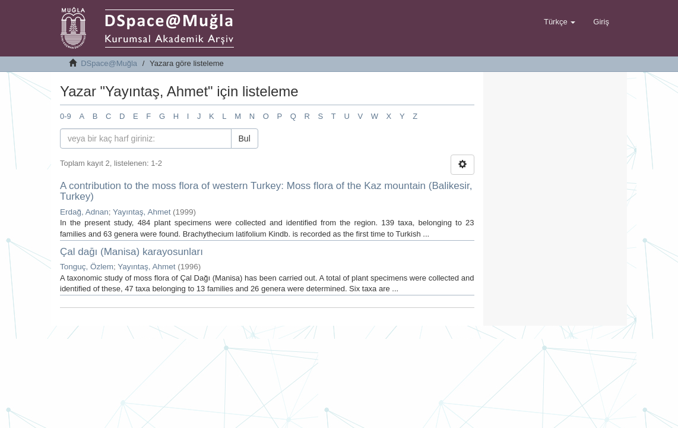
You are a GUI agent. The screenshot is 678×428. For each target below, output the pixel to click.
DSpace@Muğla (109, 63)
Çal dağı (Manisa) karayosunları (131, 251)
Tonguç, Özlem (86, 266)
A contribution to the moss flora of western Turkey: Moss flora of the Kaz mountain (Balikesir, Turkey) (266, 191)
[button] (559, 22)
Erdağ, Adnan (84, 211)
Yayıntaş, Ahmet (141, 211)
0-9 (65, 116)
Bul (245, 138)
